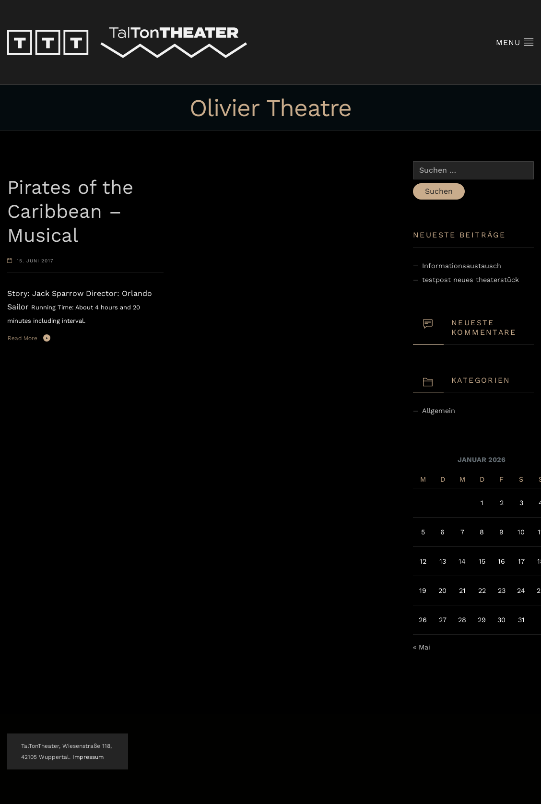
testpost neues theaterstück (470, 280)
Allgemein (438, 410)
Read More (22, 338)
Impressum (88, 757)
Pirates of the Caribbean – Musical (70, 211)
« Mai (421, 647)
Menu (515, 41)
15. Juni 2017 (35, 260)
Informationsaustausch (461, 266)
